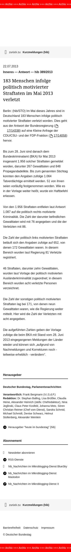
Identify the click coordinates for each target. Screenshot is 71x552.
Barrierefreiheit (11, 527)
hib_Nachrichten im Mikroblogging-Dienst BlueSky (37, 466)
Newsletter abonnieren (21, 452)
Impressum (47, 527)
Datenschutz (30, 527)
